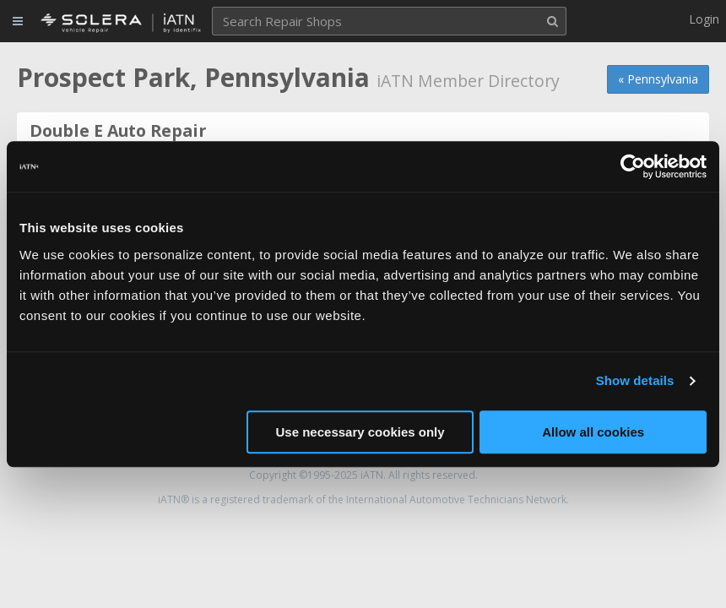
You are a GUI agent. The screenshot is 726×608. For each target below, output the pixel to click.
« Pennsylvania (658, 79)
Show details (635, 380)
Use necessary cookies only (360, 432)
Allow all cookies (593, 432)
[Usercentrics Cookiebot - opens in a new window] (633, 166)
